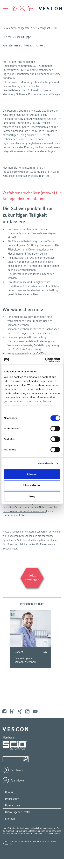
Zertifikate (17, 770)
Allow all (32, 474)
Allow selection (32, 485)
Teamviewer (18, 780)
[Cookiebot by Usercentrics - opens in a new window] (45, 360)
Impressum (12, 798)
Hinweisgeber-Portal (17, 812)
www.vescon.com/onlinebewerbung (24, 511)
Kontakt (9, 792)
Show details (46, 463)
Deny (32, 496)
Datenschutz (12, 805)
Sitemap (10, 818)
